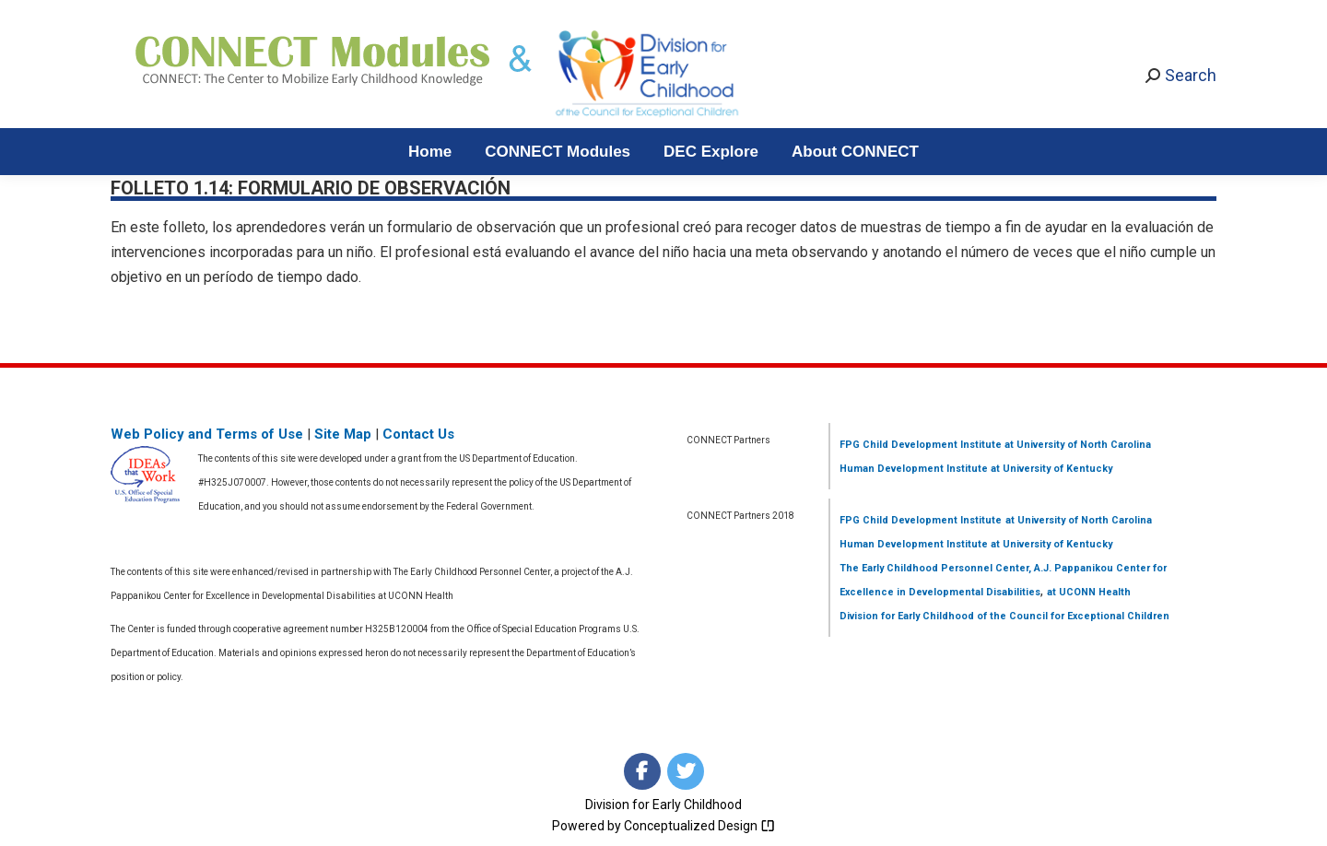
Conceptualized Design (699, 825)
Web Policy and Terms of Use (207, 434)
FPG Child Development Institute (921, 445)
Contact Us (418, 434)
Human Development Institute (914, 469)
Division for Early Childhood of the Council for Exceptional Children (1004, 616)
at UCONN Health (1089, 592)
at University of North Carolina (1076, 445)
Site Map (342, 434)
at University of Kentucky (1050, 469)
